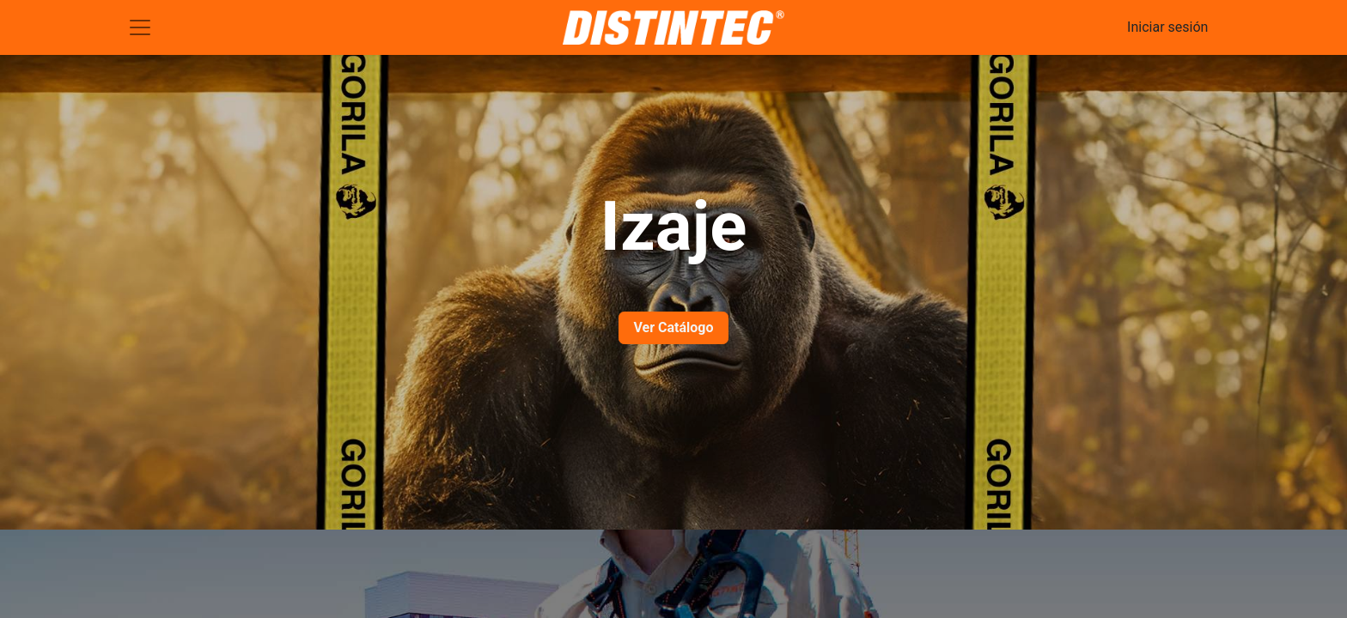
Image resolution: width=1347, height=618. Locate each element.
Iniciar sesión (1167, 27)
